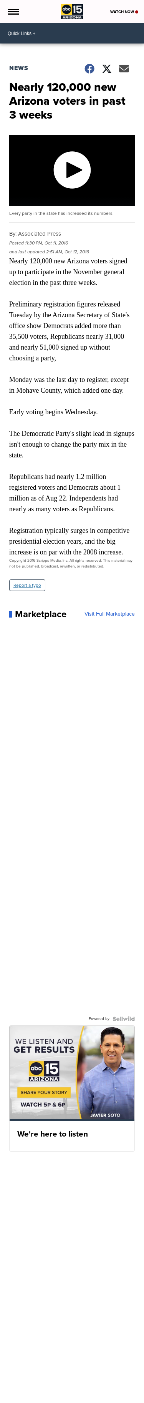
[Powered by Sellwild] (124, 1018)
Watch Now (124, 12)
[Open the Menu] (13, 11)
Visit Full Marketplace (109, 614)
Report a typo (27, 585)
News (18, 68)
